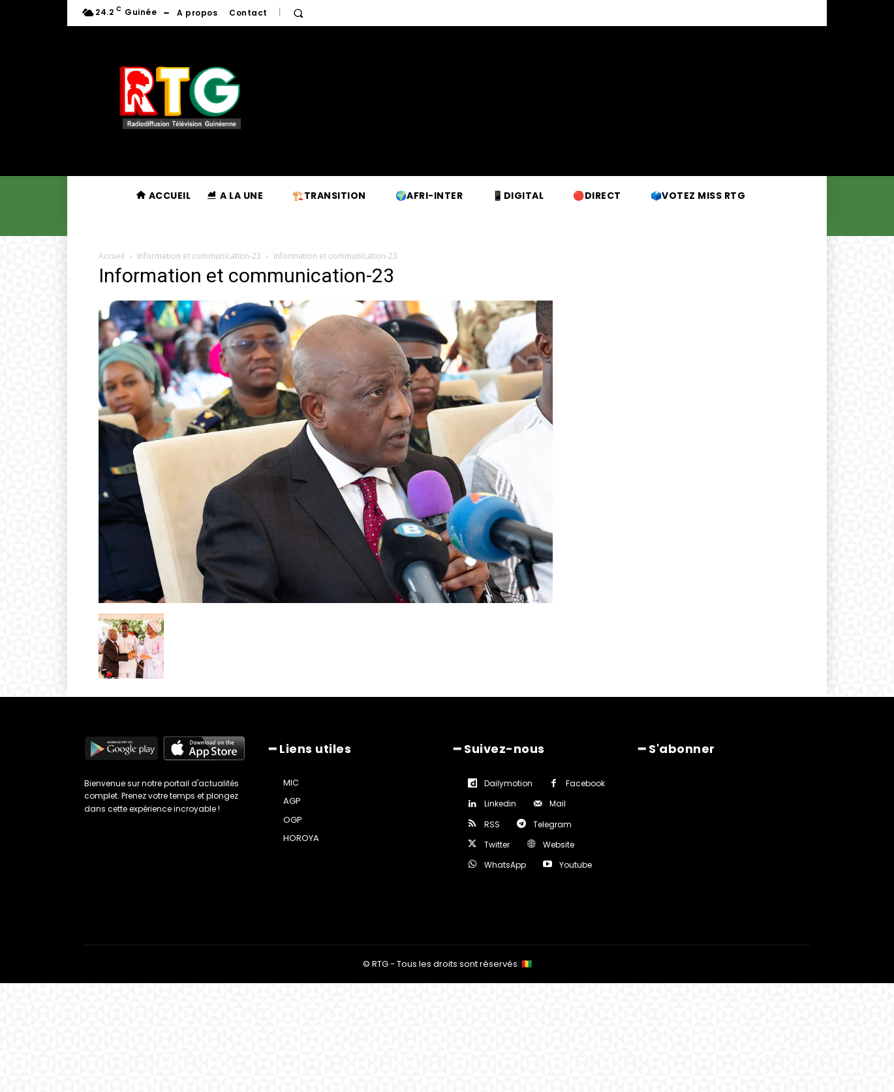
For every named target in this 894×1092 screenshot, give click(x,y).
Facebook (585, 783)
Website (558, 844)
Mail (557, 803)
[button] (298, 13)
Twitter (497, 844)
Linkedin (500, 803)
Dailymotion (508, 783)
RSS (492, 824)
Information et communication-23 (199, 255)
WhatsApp (505, 864)
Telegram (552, 824)
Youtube (575, 864)
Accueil (112, 255)
